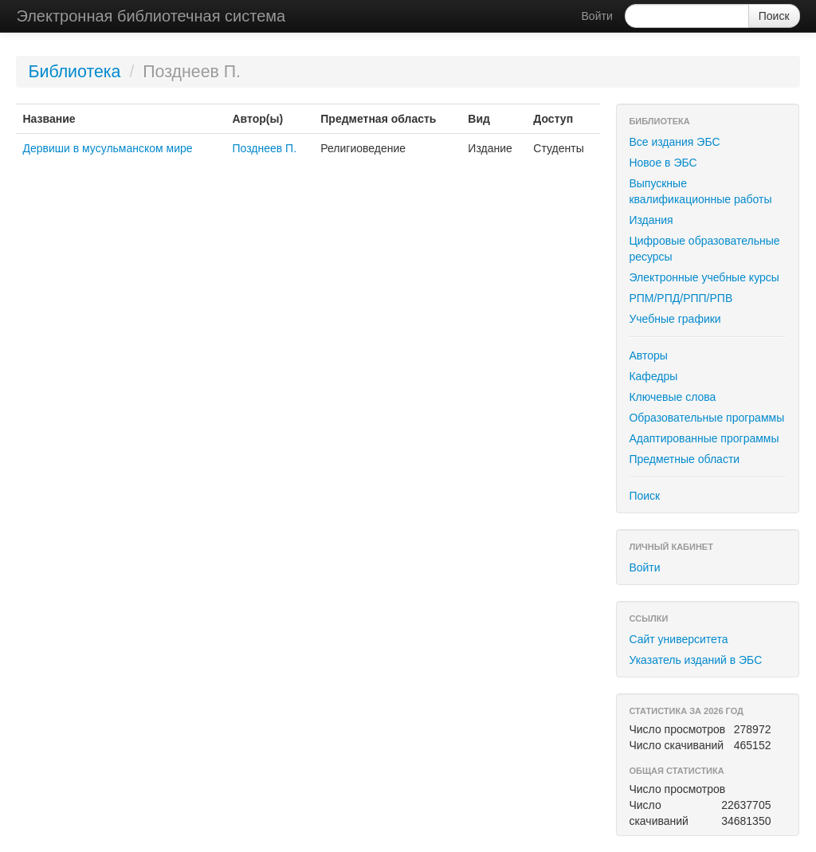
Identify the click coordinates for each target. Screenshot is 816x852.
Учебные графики (674, 318)
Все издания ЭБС (674, 141)
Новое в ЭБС (662, 162)
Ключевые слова (672, 397)
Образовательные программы (706, 417)
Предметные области (684, 459)
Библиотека (74, 71)
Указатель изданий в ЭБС (695, 660)
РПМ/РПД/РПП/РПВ (680, 298)
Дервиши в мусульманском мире (107, 148)
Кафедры (653, 376)
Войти (597, 16)
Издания (651, 220)
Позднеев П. (264, 148)
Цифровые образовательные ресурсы (704, 248)
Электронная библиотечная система (150, 16)
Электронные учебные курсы (704, 277)
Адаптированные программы (704, 438)
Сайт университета (678, 639)
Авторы (648, 355)
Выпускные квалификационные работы (700, 191)
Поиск (644, 495)
